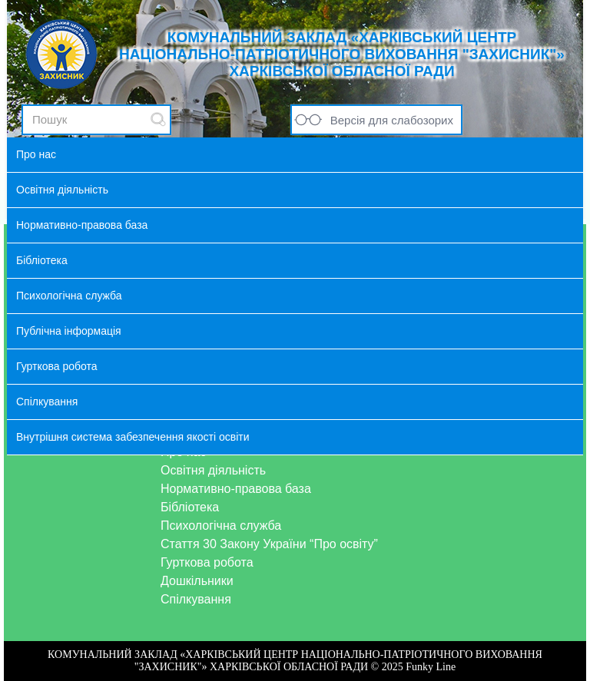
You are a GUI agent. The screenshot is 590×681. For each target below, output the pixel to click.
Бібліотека (190, 507)
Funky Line (431, 667)
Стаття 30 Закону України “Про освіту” (269, 543)
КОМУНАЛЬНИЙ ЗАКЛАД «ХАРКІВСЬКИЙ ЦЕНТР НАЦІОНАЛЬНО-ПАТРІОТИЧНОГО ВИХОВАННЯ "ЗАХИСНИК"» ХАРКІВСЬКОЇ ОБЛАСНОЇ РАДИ (342, 54)
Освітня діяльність (213, 470)
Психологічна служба (221, 525)
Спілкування (196, 599)
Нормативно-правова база (236, 488)
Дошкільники (197, 580)
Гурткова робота (207, 562)
